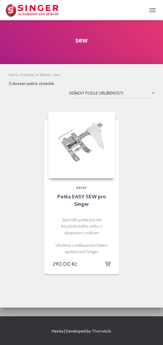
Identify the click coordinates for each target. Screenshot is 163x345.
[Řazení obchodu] (111, 94)
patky (81, 188)
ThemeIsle (101, 331)
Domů (13, 74)
